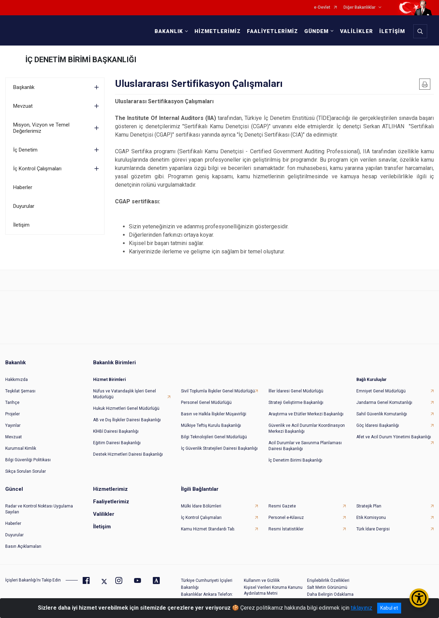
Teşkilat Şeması (20, 391)
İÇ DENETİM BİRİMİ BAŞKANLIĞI (80, 59)
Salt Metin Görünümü (327, 587)
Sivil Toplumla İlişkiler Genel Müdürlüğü (218, 391)
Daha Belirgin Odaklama (330, 594)
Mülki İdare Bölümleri (201, 506)
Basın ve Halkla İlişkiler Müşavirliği (213, 414)
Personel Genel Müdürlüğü (206, 402)
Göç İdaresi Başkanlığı (377, 425)
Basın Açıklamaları (23, 546)
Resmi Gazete (282, 506)
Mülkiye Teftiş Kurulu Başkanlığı (211, 425)
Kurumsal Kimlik (20, 448)
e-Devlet (322, 7)
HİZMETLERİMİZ (217, 31)
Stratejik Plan (368, 506)
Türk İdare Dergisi (373, 529)
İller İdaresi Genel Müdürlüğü (295, 391)
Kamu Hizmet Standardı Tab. (208, 529)
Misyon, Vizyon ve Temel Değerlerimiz (41, 128)
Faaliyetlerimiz (111, 501)
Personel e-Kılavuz (286, 517)
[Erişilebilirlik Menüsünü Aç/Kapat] (419, 598)
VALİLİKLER (356, 31)
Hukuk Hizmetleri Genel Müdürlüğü (126, 408)
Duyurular (23, 206)
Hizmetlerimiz (110, 489)
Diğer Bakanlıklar (359, 7)
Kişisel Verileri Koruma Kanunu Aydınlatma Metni (273, 590)
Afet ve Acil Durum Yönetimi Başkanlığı (393, 436)
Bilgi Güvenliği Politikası (28, 459)
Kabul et (389, 608)
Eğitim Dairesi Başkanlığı (117, 442)
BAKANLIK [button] (169, 31)
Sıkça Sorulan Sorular (25, 471)
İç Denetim (25, 150)
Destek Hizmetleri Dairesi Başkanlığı (128, 454)
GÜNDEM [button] (316, 31)
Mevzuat (23, 106)
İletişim (21, 225)
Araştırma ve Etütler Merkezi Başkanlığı (305, 414)
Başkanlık (23, 87)
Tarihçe (12, 402)
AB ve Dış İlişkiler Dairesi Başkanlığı (127, 419)
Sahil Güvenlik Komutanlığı (381, 414)
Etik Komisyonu (371, 517)
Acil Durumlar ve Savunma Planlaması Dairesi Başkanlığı (305, 445)
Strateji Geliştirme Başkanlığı (295, 402)
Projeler (12, 414)
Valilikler (103, 514)
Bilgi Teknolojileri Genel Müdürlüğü (214, 436)
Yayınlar (12, 425)
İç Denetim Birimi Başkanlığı (295, 460)
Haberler (22, 187)
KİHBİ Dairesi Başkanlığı (116, 431)
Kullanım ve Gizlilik (262, 580)
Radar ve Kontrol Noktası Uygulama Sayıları (39, 509)
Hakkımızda (16, 379)
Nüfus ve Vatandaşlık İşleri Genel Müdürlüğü (124, 394)
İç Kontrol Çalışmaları (37, 168)
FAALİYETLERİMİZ (272, 31)
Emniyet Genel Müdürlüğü (381, 391)
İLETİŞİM (392, 31)
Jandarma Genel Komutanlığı (384, 402)
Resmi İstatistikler (286, 529)
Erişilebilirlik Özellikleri (328, 580)
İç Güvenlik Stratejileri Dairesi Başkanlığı (219, 448)
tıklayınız (361, 607)
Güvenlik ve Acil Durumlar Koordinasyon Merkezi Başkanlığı (306, 428)
